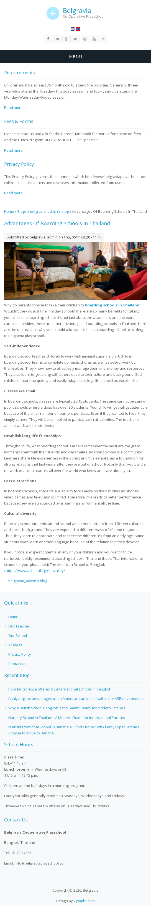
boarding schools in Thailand (112, 305)
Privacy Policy (19, 654)
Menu (75, 56)
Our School (17, 635)
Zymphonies (84, 900)
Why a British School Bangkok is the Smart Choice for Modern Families (66, 707)
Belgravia (77, 10)
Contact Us (17, 663)
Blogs (22, 211)
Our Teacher (18, 626)
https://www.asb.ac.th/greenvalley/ (35, 570)
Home (9, 211)
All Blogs (15, 644)
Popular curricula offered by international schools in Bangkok (59, 689)
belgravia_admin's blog (49, 211)
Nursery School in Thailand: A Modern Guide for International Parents (66, 717)
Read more (13, 107)
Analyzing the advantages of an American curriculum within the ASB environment (76, 698)
